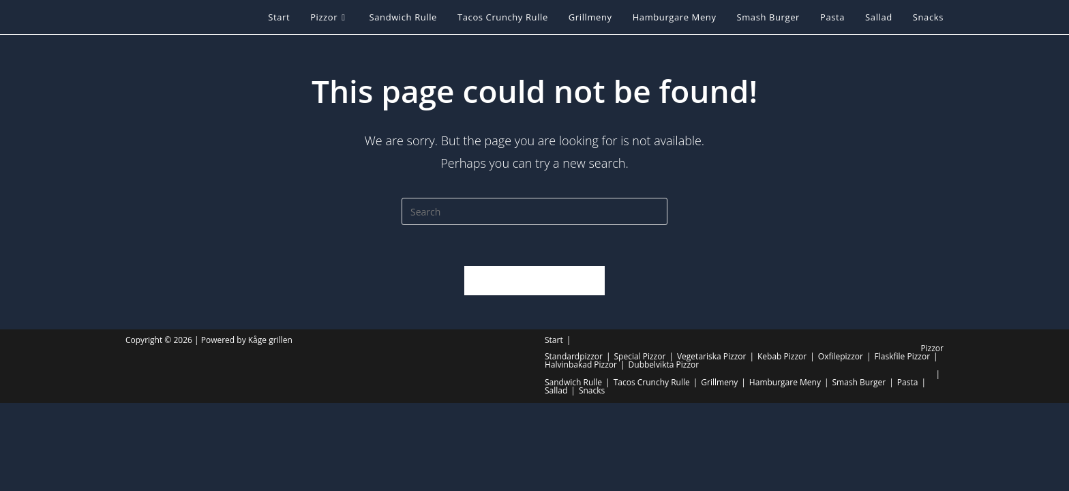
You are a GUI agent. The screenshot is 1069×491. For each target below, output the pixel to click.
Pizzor (932, 348)
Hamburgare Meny (785, 382)
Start (554, 340)
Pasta (907, 382)
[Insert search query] (534, 211)
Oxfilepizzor (840, 356)
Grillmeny (719, 382)
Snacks (592, 390)
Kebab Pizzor (782, 356)
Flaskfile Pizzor (903, 356)
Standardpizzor (574, 356)
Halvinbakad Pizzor (581, 364)
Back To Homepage (534, 280)
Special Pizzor (639, 356)
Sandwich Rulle (573, 382)
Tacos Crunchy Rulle (652, 382)
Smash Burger (859, 382)
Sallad (556, 390)
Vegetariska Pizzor (711, 356)
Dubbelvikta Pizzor (664, 364)
